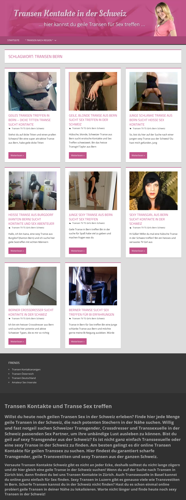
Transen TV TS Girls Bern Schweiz (28, 128)
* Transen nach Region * (40, 40)
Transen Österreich (23, 373)
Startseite (13, 40)
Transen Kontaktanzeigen (26, 369)
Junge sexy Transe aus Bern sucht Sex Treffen (91, 217)
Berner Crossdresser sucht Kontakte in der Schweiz (31, 312)
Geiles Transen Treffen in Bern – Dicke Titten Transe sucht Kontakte (29, 120)
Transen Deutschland (24, 378)
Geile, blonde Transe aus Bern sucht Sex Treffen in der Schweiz (93, 120)
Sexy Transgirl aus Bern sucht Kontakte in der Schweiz (148, 219)
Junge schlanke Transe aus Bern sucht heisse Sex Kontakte (150, 120)
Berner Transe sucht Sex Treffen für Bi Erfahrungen (91, 312)
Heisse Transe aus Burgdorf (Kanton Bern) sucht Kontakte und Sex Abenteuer (31, 219)
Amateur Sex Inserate (24, 382)
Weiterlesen (16, 155)
